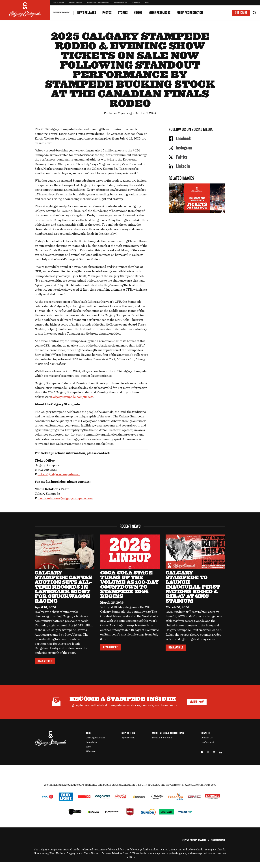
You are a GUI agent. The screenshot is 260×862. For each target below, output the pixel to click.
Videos (138, 13)
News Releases (86, 13)
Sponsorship (128, 737)
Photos (107, 13)
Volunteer (91, 751)
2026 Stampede (58, 3)
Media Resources (159, 13)
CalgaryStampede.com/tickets (72, 397)
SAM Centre (136, 3)
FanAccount (207, 742)
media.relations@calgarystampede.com (65, 498)
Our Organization (120, 3)
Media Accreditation (190, 13)
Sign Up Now (197, 701)
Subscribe (241, 12)
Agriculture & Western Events (98, 3)
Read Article (45, 661)
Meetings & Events (75, 3)
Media (147, 3)
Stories (123, 13)
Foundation (92, 742)
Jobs (88, 746)
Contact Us (207, 737)
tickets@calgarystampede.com (59, 474)
